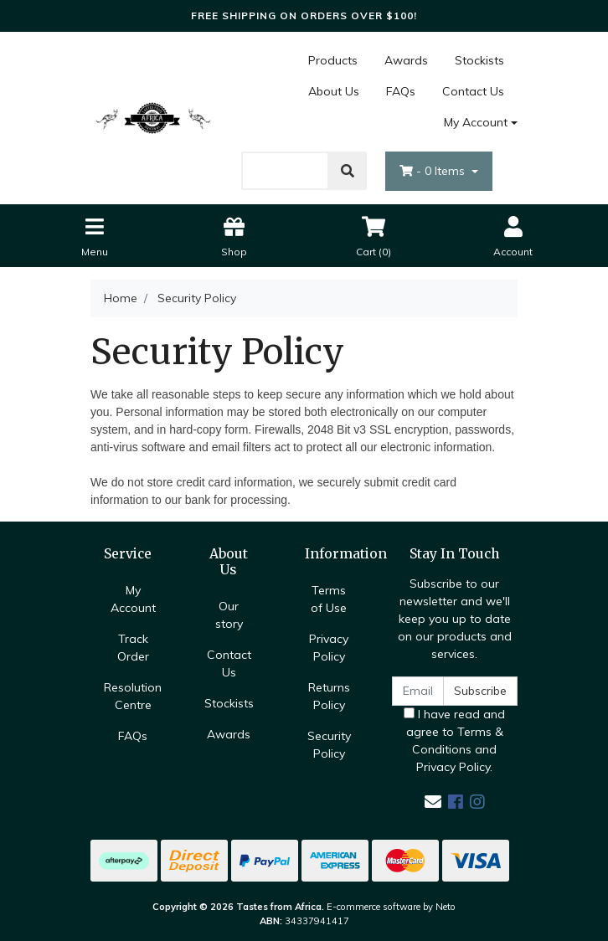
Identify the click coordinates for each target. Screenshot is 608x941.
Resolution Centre (133, 696)
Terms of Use (329, 599)
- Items (433, 170)
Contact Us (473, 91)
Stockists (479, 60)
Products (333, 60)
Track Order (133, 647)
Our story (229, 615)
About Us (333, 91)
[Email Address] (418, 691)
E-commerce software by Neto (391, 907)
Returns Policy (329, 696)
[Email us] (433, 801)
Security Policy (329, 744)
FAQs (400, 91)
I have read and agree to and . (454, 740)
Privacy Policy (328, 647)
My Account (133, 599)
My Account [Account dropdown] (476, 122)
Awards (406, 60)
